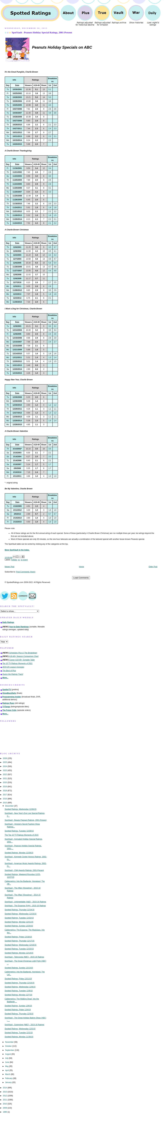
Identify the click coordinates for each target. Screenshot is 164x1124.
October (8, 1046)
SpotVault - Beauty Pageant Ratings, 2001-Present (26, 820)
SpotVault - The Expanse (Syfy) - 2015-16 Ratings (25, 906)
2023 (5, 770)
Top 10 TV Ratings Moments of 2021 (17, 663)
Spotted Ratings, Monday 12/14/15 (19, 953)
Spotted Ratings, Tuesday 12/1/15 (19, 1033)
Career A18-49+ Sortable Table (22, 660)
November (9, 1042)
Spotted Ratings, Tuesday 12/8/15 (19, 991)
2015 (5, 803)
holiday (14, 560)
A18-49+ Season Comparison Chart (24, 656)
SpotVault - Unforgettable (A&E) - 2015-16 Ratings (25, 902)
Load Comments (81, 578)
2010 (5, 1104)
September (10, 1050)
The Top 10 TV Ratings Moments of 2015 (21, 835)
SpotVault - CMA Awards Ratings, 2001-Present (24, 870)
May (7, 1066)
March (8, 1074)
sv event (24, 560)
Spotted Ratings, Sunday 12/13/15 (19, 968)
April (7, 1070)
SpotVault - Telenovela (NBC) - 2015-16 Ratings (24, 957)
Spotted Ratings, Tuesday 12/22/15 (19, 918)
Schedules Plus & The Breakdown (23, 653)
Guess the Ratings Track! (12, 674)
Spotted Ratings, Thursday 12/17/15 (19, 941)
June (7, 1062)
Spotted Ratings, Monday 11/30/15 (19, 1037)
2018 (5, 791)
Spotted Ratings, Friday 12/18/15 (18, 937)
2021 (5, 778)
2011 (5, 1100)
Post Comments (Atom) (25, 572)
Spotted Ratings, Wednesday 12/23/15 (20, 914)
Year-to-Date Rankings (19, 627)
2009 (5, 1108)
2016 (5, 799)
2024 (5, 766)
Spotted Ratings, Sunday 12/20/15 (19, 926)
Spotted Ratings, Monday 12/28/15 (19, 853)
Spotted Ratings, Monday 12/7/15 (18, 995)
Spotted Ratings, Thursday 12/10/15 (19, 983)
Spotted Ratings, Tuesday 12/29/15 (19, 831)
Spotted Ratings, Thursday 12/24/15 (19, 910)
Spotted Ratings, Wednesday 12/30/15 (20, 809)
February (9, 1078)
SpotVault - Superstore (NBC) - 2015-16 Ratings (24, 1025)
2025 (5, 762)
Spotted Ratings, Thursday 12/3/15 (19, 1014)
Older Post (153, 567)
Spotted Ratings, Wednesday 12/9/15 (20, 987)
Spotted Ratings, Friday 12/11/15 (18, 979)
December (9, 806)
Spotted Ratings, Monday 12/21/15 (19, 922)
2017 (5, 795)
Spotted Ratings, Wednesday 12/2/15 (20, 1029)
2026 (5, 758)
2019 (5, 786)
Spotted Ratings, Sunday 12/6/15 (18, 1006)
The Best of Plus (9, 671)
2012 (5, 1096)
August (8, 1054)
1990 (5, 1112)
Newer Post (9, 567)
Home (81, 567)
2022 (5, 774)
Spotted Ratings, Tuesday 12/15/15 (19, 949)
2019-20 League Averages (13, 667)
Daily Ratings (8, 622)
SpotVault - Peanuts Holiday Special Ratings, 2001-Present (42, 32)
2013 (5, 1092)
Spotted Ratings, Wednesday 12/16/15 (20, 945)
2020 (5, 782)
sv (19, 560)
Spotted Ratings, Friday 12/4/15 (18, 1010)
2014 (5, 1088)
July (7, 1058)
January (8, 1082)
